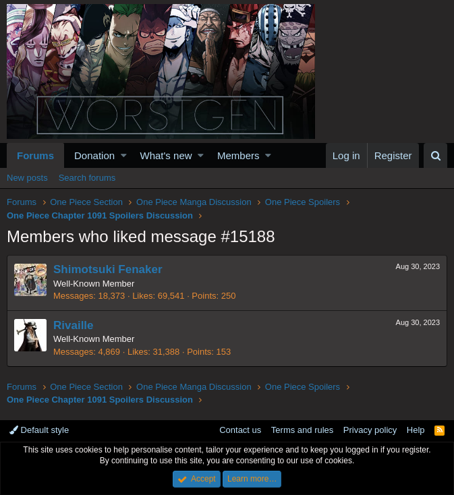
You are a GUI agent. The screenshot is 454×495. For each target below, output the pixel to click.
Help (416, 430)
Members (238, 155)
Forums (35, 155)
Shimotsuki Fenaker (108, 269)
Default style (39, 430)
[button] (123, 155)
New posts (27, 178)
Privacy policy (370, 430)
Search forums (87, 178)
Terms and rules (302, 430)
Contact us (240, 430)
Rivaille (73, 325)
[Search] (435, 155)
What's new (166, 155)
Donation (94, 155)
